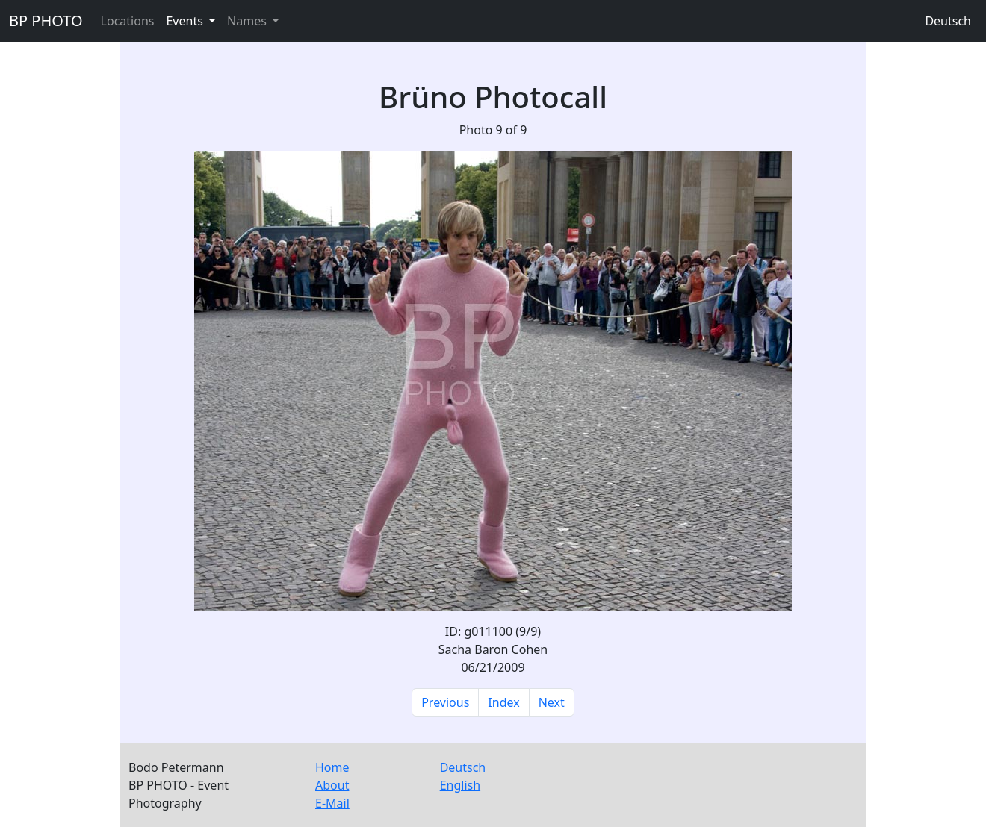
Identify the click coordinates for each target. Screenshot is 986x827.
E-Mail (332, 803)
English (460, 785)
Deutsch (948, 21)
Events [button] (186, 21)
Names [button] (248, 21)
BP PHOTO (46, 20)
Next (552, 702)
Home (332, 767)
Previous (445, 702)
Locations (128, 21)
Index (503, 702)
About (332, 785)
